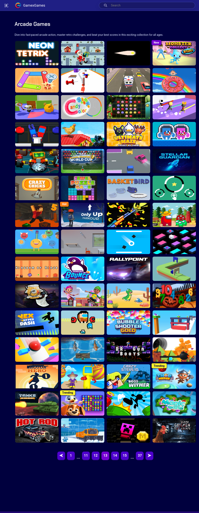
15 (125, 456)
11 (86, 456)
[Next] (149, 456)
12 (96, 456)
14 (115, 456)
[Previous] (61, 456)
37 (140, 456)
